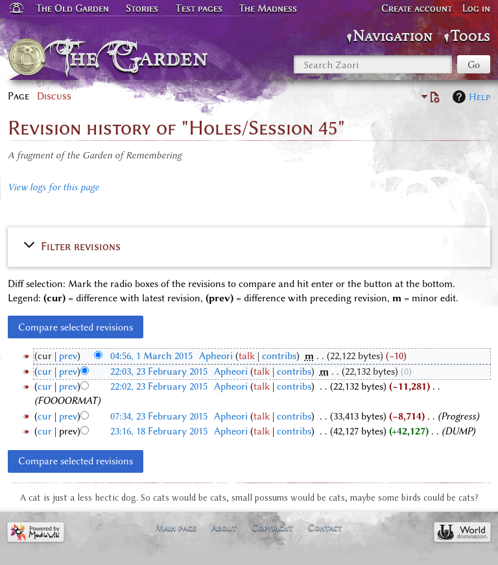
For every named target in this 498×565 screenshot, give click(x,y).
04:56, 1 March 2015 (151, 356)
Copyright (272, 527)
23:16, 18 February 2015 (159, 431)
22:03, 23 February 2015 (159, 371)
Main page (176, 527)
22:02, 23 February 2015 (159, 386)
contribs (279, 356)
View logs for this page (53, 187)
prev (68, 356)
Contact (325, 527)
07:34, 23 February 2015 (159, 416)
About (224, 527)
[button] (249, 245)
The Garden (136, 57)
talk (247, 356)
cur (45, 371)
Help (479, 97)
